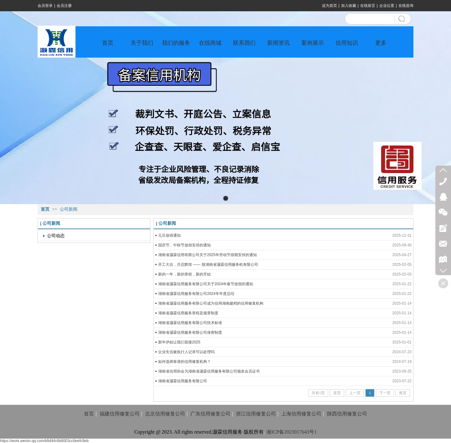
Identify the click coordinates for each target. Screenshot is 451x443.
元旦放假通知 (169, 235)
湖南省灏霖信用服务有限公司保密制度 (190, 332)
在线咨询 (405, 5)
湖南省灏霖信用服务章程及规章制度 (188, 313)
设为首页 (329, 5)
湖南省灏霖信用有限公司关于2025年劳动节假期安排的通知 (207, 255)
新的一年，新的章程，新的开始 (184, 274)
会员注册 (64, 5)
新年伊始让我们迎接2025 (179, 342)
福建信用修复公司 (120, 413)
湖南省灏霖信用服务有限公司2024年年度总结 (196, 293)
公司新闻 (68, 209)
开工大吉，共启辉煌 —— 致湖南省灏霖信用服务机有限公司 (208, 264)
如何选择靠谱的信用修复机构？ (184, 361)
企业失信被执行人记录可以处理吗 (186, 352)
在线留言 (367, 5)
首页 (45, 209)
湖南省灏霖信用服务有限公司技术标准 (190, 323)
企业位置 (386, 5)
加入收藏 (348, 5)
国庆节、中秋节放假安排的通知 (184, 245)
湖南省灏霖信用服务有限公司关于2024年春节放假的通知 (205, 284)
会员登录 (45, 5)
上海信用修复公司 (301, 413)
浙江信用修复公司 (256, 413)
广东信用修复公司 (210, 413)
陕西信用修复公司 (347, 413)
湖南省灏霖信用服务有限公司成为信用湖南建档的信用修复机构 (210, 303)
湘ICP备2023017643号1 (291, 432)
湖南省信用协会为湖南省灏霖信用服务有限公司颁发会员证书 (209, 371)
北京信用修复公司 (165, 413)
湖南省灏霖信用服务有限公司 (182, 381)
